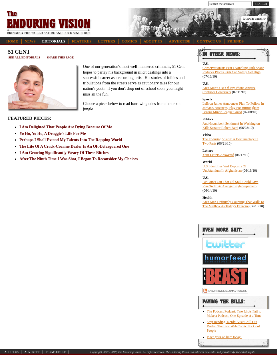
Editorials (53, 41)
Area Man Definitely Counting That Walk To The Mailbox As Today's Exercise (233, 204)
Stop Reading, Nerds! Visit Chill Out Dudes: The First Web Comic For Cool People (233, 326)
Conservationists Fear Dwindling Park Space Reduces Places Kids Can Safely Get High (233, 70)
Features (81, 41)
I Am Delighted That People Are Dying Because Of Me (65, 127)
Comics (129, 41)
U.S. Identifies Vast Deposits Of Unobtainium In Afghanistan (224, 168)
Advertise (179, 41)
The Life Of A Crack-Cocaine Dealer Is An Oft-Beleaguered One (74, 146)
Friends (235, 41)
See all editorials (24, 57)
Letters (106, 41)
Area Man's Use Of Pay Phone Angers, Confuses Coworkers (229, 90)
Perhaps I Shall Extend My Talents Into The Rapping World (70, 140)
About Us (152, 41)
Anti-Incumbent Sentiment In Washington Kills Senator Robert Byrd (231, 125)
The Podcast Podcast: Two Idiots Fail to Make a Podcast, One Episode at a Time (234, 313)
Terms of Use (56, 352)
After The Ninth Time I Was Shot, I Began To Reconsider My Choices (78, 159)
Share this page (60, 57)
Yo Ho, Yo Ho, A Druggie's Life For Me (52, 133)
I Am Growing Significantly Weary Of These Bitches (64, 153)
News (30, 41)
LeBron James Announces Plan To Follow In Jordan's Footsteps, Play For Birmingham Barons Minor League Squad (233, 108)
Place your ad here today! (224, 337)
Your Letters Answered (218, 155)
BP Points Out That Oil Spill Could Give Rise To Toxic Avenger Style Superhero (230, 184)
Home (12, 41)
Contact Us (209, 41)
